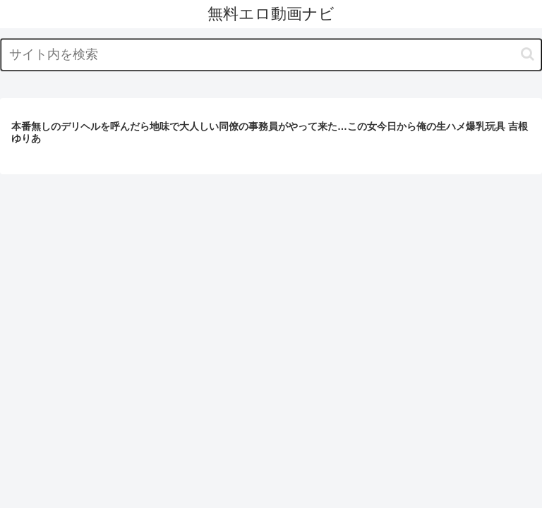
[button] (527, 54)
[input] (271, 54)
